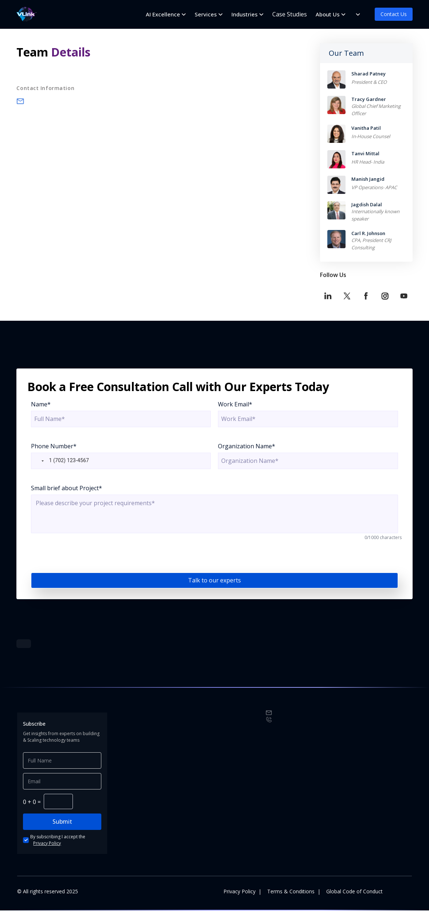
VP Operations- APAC (374, 187)
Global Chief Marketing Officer (376, 110)
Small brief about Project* (66, 488)
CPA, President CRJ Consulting (371, 244)
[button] (38, 461)
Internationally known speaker (375, 215)
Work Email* (235, 404)
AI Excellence (163, 14)
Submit (62, 824)
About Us (328, 14)
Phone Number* (54, 446)
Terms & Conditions (291, 893)
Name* (41, 404)
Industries (244, 14)
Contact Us (394, 14)
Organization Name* (246, 446)
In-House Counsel (370, 136)
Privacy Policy (47, 846)
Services (206, 14)
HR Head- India (367, 162)
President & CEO (369, 82)
